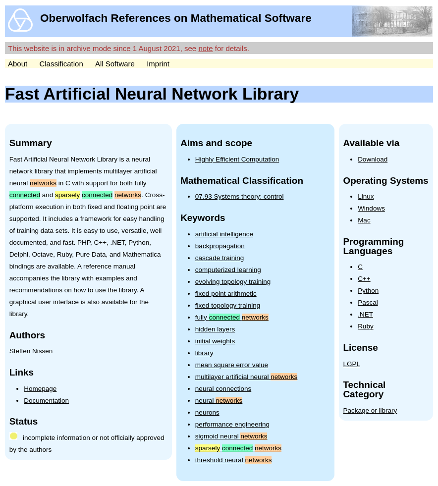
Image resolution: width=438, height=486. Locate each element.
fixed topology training (227, 305)
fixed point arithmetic (226, 293)
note (205, 48)
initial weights (215, 341)
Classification (61, 63)
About (17, 63)
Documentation (46, 400)
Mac (364, 220)
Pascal (368, 302)
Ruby (366, 326)
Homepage (40, 388)
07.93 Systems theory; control (239, 196)
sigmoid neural (231, 436)
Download (372, 159)
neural (218, 400)
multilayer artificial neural (246, 376)
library (204, 353)
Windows (371, 208)
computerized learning (228, 269)
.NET (365, 314)
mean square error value (231, 365)
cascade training (219, 258)
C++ (364, 278)
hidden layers (215, 329)
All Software (115, 63)
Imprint (158, 63)
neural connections (223, 388)
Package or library (370, 410)
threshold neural (233, 460)
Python (368, 290)
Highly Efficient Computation (237, 159)
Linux (366, 196)
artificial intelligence (224, 234)
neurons (207, 412)
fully (232, 317)
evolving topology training (233, 281)
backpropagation (220, 246)
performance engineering (232, 424)
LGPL (351, 364)
